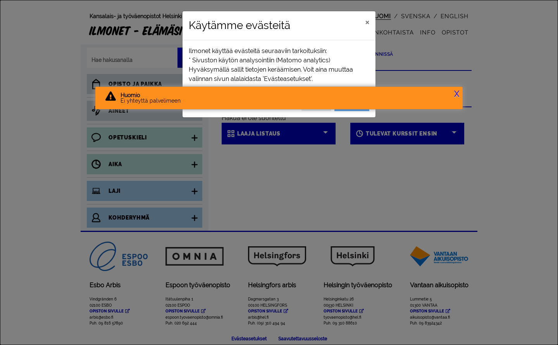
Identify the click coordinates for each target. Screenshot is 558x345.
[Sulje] (367, 22)
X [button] (456, 94)
